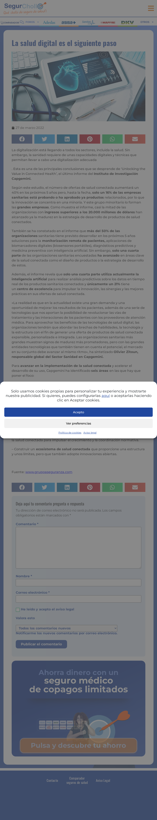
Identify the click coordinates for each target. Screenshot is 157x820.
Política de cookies (69, 432)
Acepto (78, 412)
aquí (106, 395)
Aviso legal (89, 432)
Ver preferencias (78, 423)
